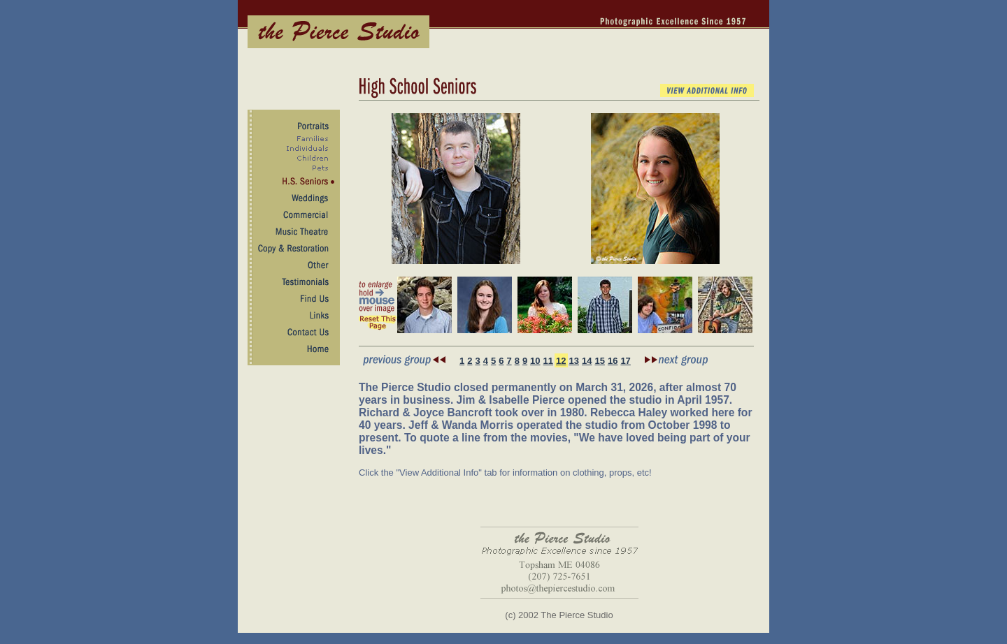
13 (574, 361)
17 (625, 361)
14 (587, 361)
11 (548, 361)
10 (535, 361)
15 (599, 361)
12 (561, 361)
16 (612, 361)
